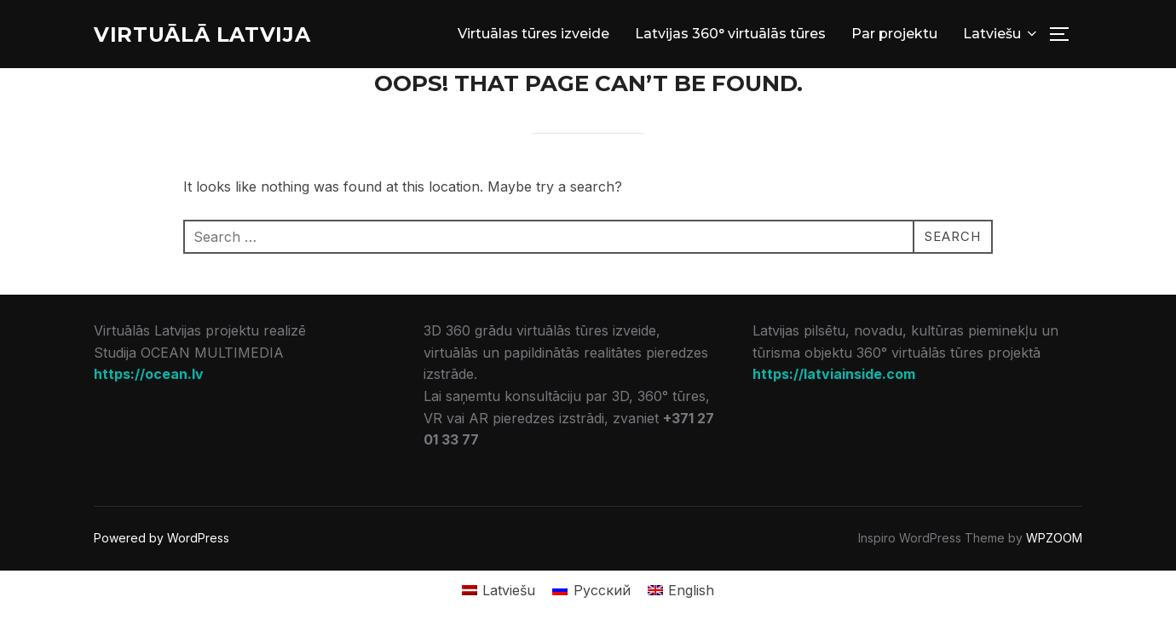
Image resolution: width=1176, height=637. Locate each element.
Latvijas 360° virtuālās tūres (730, 35)
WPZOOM (1054, 540)
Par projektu (894, 35)
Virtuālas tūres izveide (533, 35)
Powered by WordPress (161, 540)
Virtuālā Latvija (212, 35)
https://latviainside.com (833, 376)
